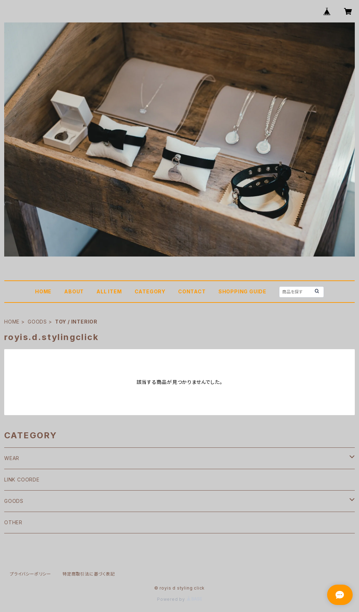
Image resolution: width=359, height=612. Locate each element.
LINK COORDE (22, 480)
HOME (43, 291)
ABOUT (74, 291)
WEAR (11, 458)
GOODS (37, 322)
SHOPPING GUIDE (242, 291)
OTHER (13, 522)
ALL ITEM (109, 291)
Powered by (179, 599)
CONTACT (192, 291)
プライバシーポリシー (30, 574)
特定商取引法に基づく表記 (88, 574)
